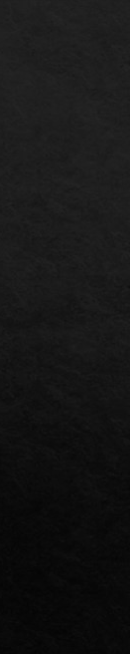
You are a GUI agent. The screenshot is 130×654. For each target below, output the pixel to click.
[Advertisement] (65, 172)
